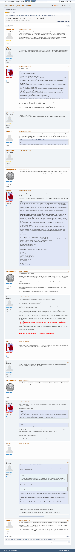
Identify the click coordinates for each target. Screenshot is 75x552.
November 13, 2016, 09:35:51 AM (25, 66)
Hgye (8, 48)
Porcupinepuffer (11, 169)
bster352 (9, 131)
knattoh (9, 520)
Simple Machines (14, 550)
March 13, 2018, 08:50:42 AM (24, 296)
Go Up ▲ (69, 550)
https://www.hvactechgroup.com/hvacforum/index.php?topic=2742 (31, 515)
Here (40, 195)
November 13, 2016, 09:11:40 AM (25, 47)
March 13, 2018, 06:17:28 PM (24, 380)
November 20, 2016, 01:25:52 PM (25, 190)
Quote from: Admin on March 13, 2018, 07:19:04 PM (31, 464)
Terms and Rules (64, 550)
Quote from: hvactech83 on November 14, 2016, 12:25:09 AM (33, 139)
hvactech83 (10, 29)
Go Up (6, 536)
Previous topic (60, 21)
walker (9, 296)
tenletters (10, 462)
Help (60, 550)
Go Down (7, 25)
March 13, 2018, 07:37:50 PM (24, 443)
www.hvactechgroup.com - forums (18, 5)
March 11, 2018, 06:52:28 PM (24, 271)
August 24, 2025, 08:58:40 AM (24, 520)
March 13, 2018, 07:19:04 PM (24, 401)
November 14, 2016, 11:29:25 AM (25, 131)
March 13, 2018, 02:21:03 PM (24, 361)
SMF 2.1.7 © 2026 (7, 550)
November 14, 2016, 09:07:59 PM (25, 150)
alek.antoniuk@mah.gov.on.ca (29, 264)
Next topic (67, 21)
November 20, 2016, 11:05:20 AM (25, 169)
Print (68, 25)
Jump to (51, 542)
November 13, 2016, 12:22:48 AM (25, 29)
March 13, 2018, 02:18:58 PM (24, 341)
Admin (9, 66)
